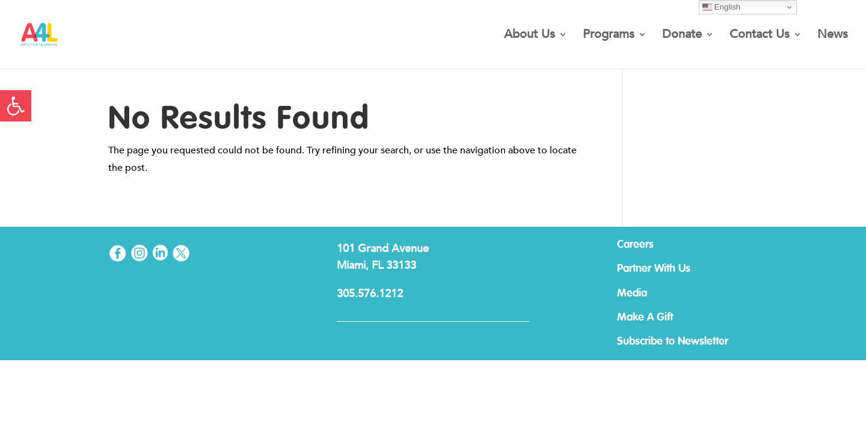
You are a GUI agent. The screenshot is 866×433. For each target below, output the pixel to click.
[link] (15, 105)
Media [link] (632, 293)
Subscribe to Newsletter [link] (672, 341)
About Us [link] (529, 36)
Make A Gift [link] (645, 317)
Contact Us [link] (759, 36)
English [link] (721, 7)
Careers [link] (635, 244)
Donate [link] (682, 36)
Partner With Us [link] (653, 268)
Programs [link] (608, 36)
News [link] (832, 36)
